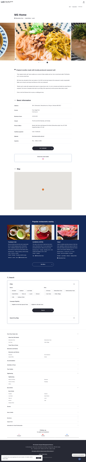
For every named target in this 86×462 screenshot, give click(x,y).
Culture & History (11, 381)
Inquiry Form (10, 421)
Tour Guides (10, 369)
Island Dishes (15, 293)
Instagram (19, 435)
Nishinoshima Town (70, 290)
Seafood (21, 290)
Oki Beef (14, 290)
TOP (70, 6)
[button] (43, 189)
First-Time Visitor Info (42, 334)
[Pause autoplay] (47, 62)
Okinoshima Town (58, 290)
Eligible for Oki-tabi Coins (37, 304)
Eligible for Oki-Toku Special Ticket (20, 304)
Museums (46, 379)
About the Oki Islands (13, 337)
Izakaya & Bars (21, 297)
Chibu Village (58, 293)
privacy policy (5, 458)
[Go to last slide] (11, 41)
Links (40, 454)
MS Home (80, 6)
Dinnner (38, 293)
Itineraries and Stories (42, 348)
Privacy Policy (44, 454)
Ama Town (48, 293)
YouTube (43, 435)
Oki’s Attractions (47, 354)
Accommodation (11, 360)
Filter (11, 284)
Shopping (46, 381)
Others (9, 383)
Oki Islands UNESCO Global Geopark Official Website (30, 451)
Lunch (30, 293)
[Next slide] (74, 41)
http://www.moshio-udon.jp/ (38, 136)
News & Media (10, 412)
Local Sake (29, 290)
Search (43, 310)
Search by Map (14, 318)
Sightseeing (42, 373)
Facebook (67, 435)
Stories (45, 356)
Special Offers (11, 356)
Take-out (24, 293)
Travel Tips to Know (13, 345)
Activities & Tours (11, 365)
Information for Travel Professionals (14, 425)
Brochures (9, 418)
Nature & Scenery (11, 379)
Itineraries (10, 354)
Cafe (13, 297)
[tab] (39, 62)
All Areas (48, 290)
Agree (38, 457)
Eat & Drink (75, 6)
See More (43, 264)
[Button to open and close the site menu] (84, 2)
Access (9, 406)
